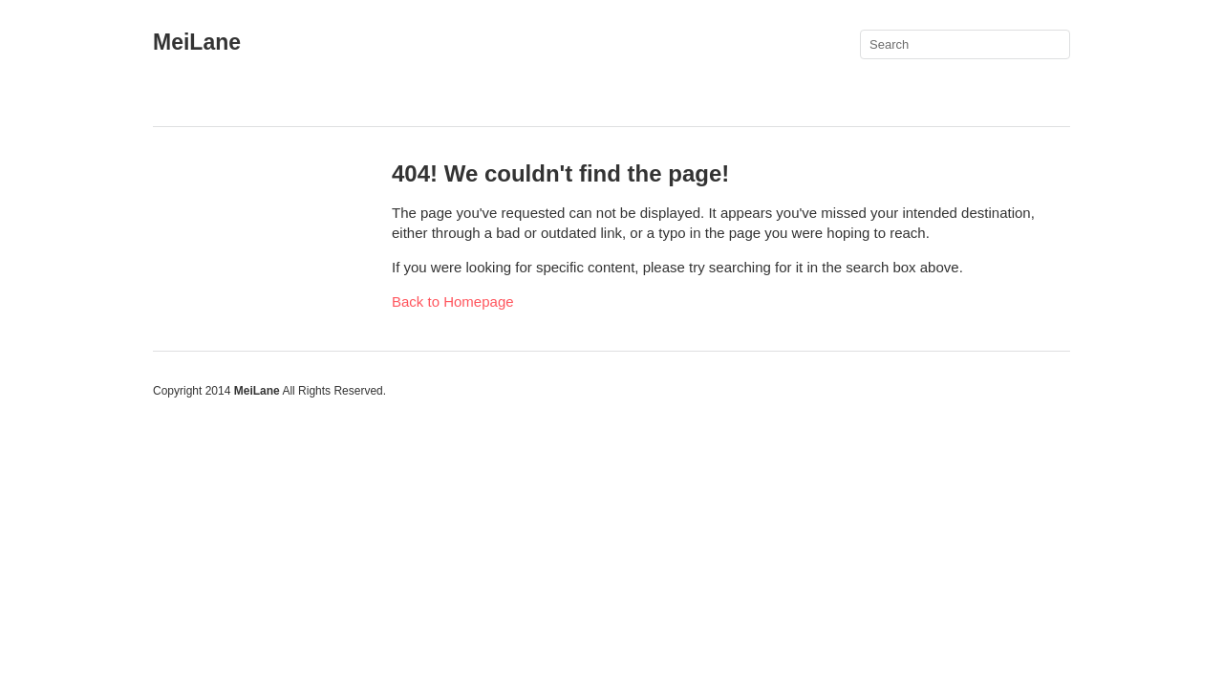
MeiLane (197, 42)
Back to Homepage (453, 301)
